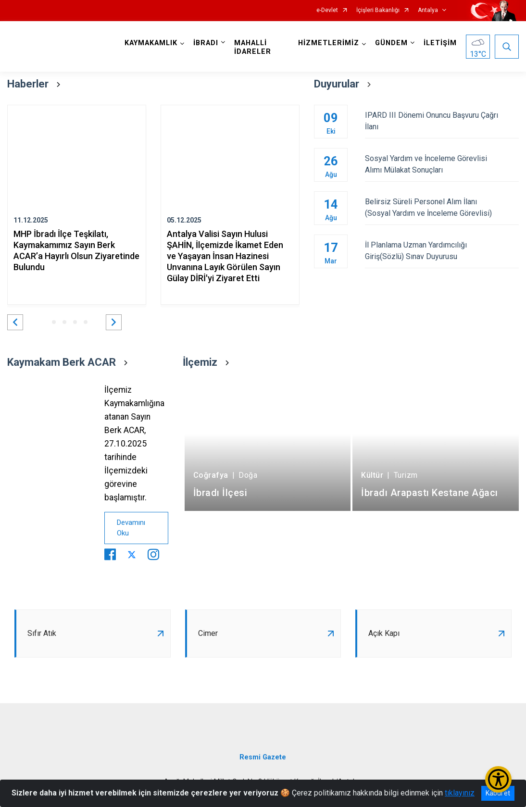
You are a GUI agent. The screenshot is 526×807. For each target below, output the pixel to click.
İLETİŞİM (440, 43)
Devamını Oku (131, 528)
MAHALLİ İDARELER (252, 47)
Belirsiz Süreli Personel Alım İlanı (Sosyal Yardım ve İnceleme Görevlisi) (442, 207)
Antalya (428, 10)
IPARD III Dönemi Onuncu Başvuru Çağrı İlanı (442, 121)
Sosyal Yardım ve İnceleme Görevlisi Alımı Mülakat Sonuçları (442, 164)
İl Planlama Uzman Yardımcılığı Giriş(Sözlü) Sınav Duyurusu (442, 250)
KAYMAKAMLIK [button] (151, 43)
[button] (15, 322)
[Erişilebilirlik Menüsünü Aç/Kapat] (498, 779)
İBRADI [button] (205, 43)
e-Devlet (327, 10)
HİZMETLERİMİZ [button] (328, 43)
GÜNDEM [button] (391, 43)
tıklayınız (460, 792)
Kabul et (498, 793)
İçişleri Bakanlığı (378, 10)
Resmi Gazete (262, 757)
